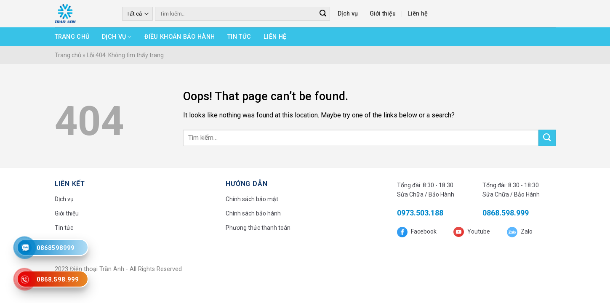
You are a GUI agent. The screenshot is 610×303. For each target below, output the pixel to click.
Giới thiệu (383, 13)
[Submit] (546, 138)
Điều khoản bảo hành (179, 36)
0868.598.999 (505, 212)
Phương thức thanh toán (258, 227)
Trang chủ (72, 36)
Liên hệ (418, 13)
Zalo (526, 231)
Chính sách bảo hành (253, 213)
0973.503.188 (420, 212)
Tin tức (239, 36)
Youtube (478, 231)
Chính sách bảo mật (252, 199)
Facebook (423, 231)
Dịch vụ (348, 13)
